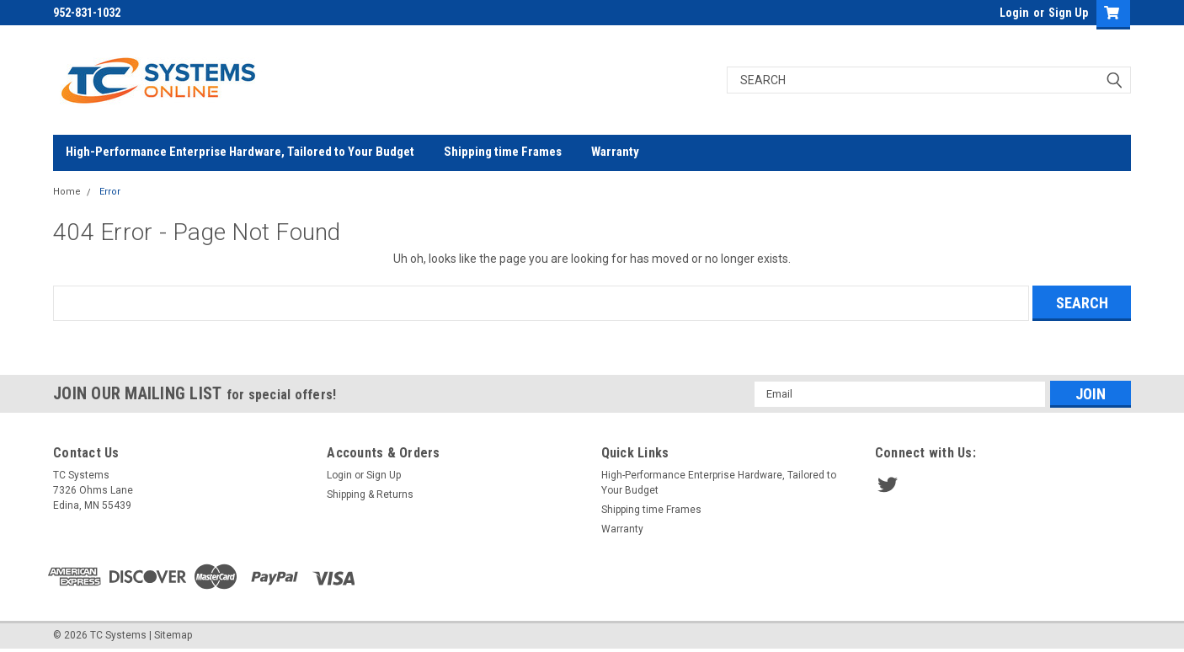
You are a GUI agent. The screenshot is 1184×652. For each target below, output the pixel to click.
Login (1014, 12)
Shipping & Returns (370, 494)
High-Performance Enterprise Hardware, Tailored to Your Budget (240, 151)
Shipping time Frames (503, 151)
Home (67, 191)
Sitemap (173, 635)
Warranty (615, 151)
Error (109, 191)
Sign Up (1068, 12)
